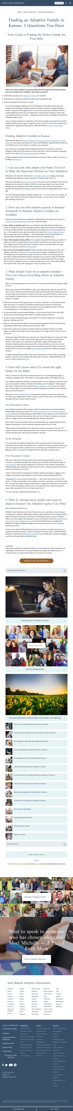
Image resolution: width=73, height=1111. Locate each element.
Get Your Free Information (22, 809)
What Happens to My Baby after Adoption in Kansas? (31, 741)
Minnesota (35, 994)
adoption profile (24, 394)
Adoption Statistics (59, 1067)
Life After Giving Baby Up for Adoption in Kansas (29, 767)
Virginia (58, 996)
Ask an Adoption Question (36, 959)
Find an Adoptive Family (21, 826)
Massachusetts (36, 989)
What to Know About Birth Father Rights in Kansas (30, 792)
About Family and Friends (25, 1052)
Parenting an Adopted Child (60, 1043)
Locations (5, 1033)
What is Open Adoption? (44, 1050)
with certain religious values (54, 232)
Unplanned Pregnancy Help (27, 1041)
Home (19, 12)
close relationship (38, 349)
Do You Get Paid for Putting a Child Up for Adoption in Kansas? (34, 775)
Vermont (58, 994)
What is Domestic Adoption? (42, 1035)
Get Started (59, 3)
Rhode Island (47, 1006)
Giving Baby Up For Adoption (26, 1033)
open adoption (11, 465)
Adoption (56, 1034)
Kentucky (22, 1006)
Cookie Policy (7, 1051)
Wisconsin (59, 1004)
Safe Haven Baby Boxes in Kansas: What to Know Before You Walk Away (37, 718)
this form (18, 159)
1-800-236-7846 (9, 1028)
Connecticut (10, 1004)
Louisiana (22, 1009)
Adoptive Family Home (43, 1028)
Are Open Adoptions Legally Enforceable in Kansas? (30, 750)
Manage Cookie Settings (11, 1056)
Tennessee (47, 1014)
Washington (59, 999)
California (10, 999)
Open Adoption (24, 1056)
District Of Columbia (10, 1010)
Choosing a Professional (41, 1041)
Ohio (45, 996)
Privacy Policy (7, 1047)
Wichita (36, 860)
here (27, 359)
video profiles (31, 247)
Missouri (34, 999)
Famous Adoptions (58, 1069)
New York (47, 989)
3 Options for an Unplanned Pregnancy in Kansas (30, 800)
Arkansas (10, 996)
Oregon (46, 1001)
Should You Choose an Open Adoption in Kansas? (30, 783)
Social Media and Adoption (58, 1076)
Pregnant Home (25, 1028)
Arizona (9, 994)
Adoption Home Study (43, 1045)
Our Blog (56, 1086)
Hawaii (22, 991)
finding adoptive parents (29, 153)
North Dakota (48, 994)
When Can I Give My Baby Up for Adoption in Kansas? (31, 724)
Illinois (22, 996)
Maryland (22, 1014)
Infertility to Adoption (44, 1047)
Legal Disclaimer (8, 1043)
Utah (57, 991)
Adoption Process (19, 834)
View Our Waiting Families (46, 669)
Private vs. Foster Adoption (58, 1057)
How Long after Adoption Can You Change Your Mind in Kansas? (35, 733)
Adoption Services (58, 1053)
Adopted (55, 1037)
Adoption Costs (41, 1031)
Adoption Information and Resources (60, 1030)
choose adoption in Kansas (32, 141)
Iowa (21, 1001)
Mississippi (35, 996)
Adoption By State (58, 1039)
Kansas (22, 1004)
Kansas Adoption (29, 12)
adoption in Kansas (30, 96)
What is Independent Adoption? (59, 1062)
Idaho (21, 994)
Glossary (56, 1072)
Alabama (10, 989)
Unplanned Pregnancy (46, 12)
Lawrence (38, 864)
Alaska (9, 991)
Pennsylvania (48, 1004)
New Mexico (35, 1014)
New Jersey (35, 1011)
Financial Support (25, 1047)
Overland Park (12, 864)
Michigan (34, 991)
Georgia (22, 989)
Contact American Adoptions (8, 1038)
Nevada (34, 1006)
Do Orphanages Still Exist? (59, 1082)
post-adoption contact (44, 386)
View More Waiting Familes (36, 897)
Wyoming (58, 1006)
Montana (34, 1001)
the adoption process (40, 176)
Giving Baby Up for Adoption (23, 817)
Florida (9, 1013)
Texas (57, 989)
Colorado (10, 1001)
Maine (21, 1011)
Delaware (10, 1006)
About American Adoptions (58, 1049)
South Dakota (48, 1011)
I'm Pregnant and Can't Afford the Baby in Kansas (30, 758)
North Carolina (48, 991)
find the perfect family (29, 182)
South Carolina (48, 1009)
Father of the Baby (26, 1045)
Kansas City (21, 864)
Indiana (22, 999)
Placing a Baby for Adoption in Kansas (43, 621)
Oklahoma (47, 999)
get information (31, 534)
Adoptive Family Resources (41, 1054)
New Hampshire (36, 1009)
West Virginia (60, 1001)
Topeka (27, 864)
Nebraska (34, 1004)
